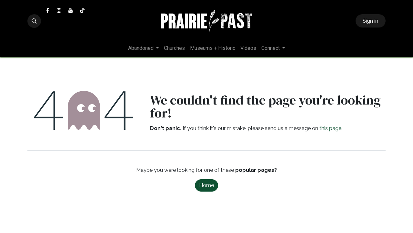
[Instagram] (59, 10)
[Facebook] (47, 10)
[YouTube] (70, 10)
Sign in (370, 21)
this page (330, 128)
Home (206, 185)
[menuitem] (143, 48)
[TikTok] (82, 10)
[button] (34, 21)
